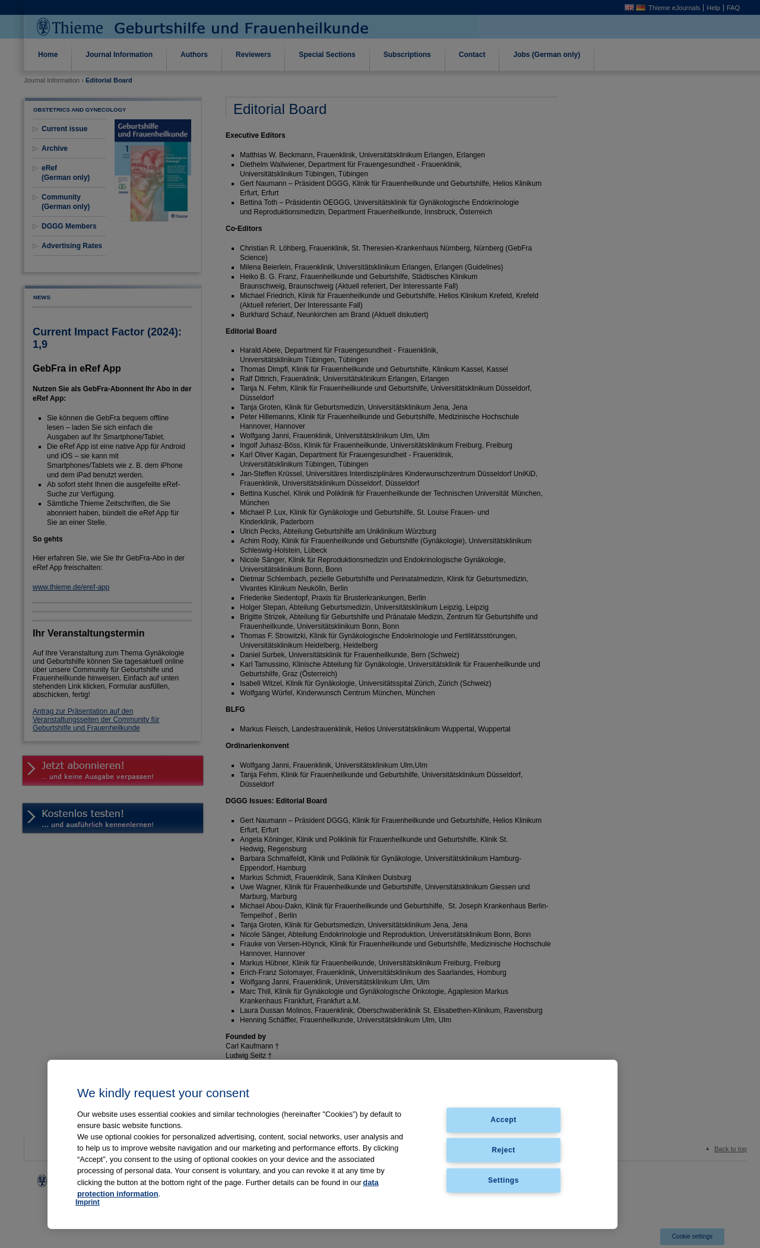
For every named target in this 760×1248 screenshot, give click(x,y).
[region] (333, 1144)
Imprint (87, 1202)
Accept (503, 1120)
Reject (503, 1150)
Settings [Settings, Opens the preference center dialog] (503, 1180)
